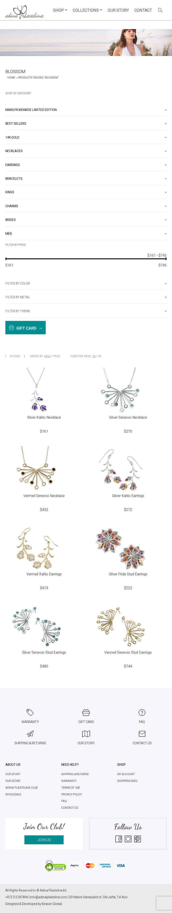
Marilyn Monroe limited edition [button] (86, 110)
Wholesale (13, 794)
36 (99, 356)
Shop (60, 10)
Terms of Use (70, 788)
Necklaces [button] (86, 151)
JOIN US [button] (44, 840)
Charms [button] (86, 206)
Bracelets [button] (86, 178)
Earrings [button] (86, 165)
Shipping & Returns (74, 774)
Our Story (118, 10)
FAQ (64, 801)
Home (11, 78)
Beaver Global (52, 904)
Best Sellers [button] (86, 123)
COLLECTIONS (87, 10)
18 (93, 356)
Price (56, 356)
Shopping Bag (127, 781)
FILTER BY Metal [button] (86, 297)
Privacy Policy (71, 794)
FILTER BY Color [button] (86, 283)
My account (126, 774)
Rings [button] (86, 192)
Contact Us (69, 808)
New (47, 356)
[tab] (86, 110)
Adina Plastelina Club (21, 788)
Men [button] (86, 233)
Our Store (12, 781)
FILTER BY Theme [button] (86, 311)
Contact (143, 10)
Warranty (69, 781)
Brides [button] (86, 220)
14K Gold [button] (86, 137)
